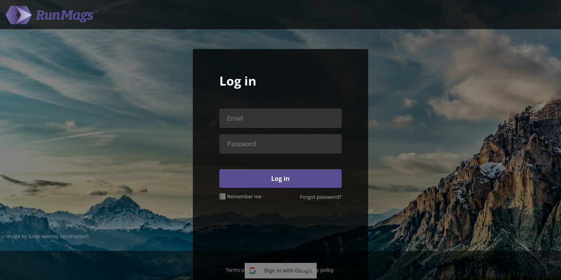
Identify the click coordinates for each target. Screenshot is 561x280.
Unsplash (78, 236)
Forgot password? (321, 196)
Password (241, 144)
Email (235, 118)
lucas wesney (43, 236)
